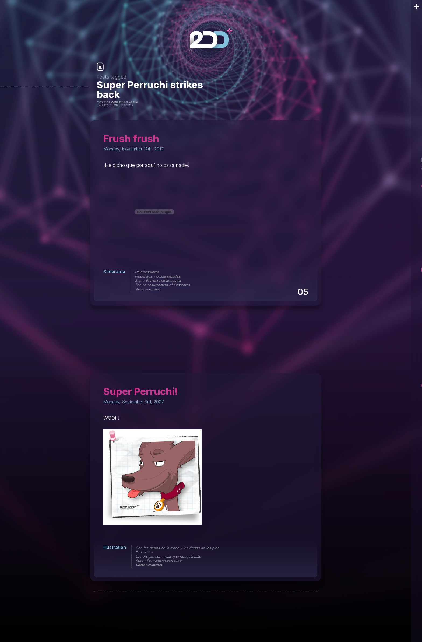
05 (302, 292)
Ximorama (114, 271)
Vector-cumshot (148, 289)
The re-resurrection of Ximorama (162, 285)
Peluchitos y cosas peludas (157, 276)
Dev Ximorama (147, 272)
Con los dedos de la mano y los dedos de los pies (177, 548)
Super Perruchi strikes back (158, 280)
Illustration (114, 547)
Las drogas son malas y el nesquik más (168, 556)
